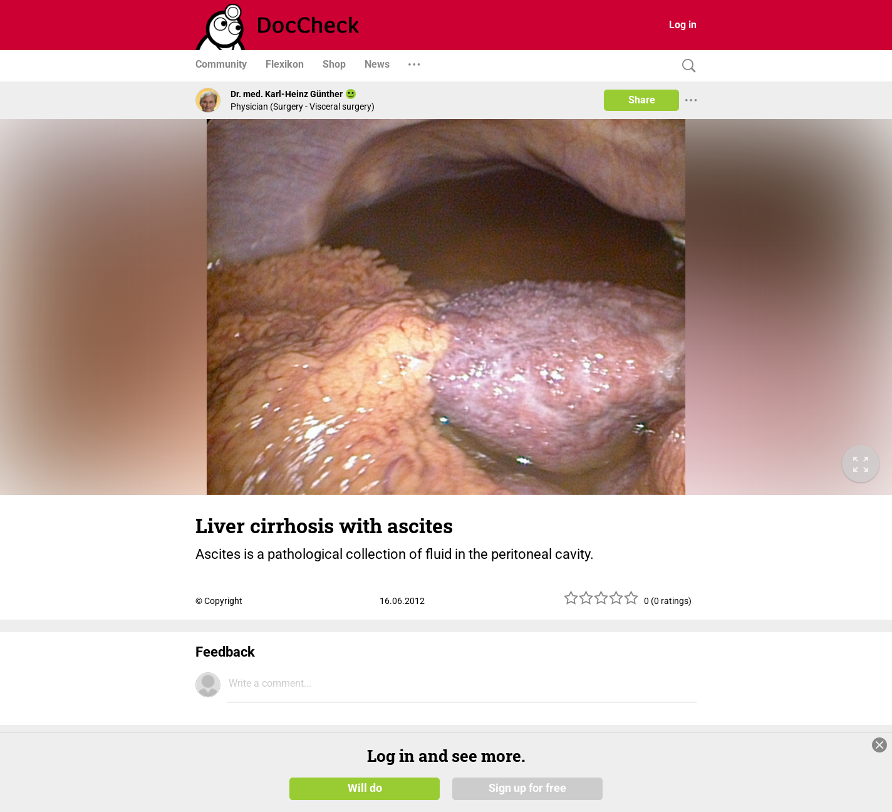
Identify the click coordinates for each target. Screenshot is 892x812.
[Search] (686, 66)
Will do (365, 788)
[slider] (601, 602)
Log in (683, 25)
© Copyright (218, 601)
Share (641, 100)
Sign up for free (527, 788)
